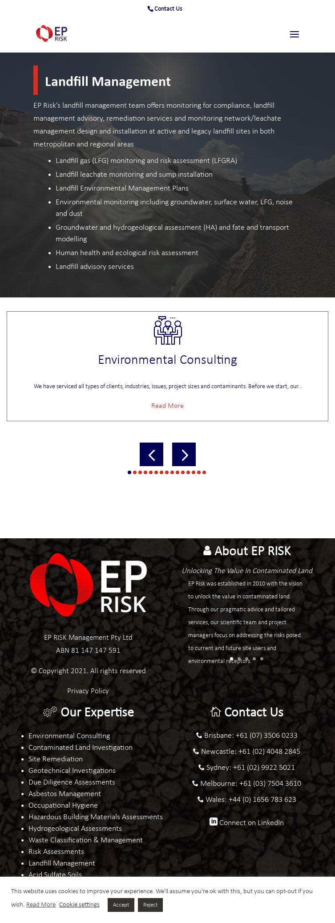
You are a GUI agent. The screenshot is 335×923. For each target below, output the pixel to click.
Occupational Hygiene (63, 805)
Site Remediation (55, 759)
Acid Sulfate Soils (55, 875)
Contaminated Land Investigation (80, 748)
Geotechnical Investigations (72, 771)
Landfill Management (61, 863)
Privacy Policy (88, 691)
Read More (167, 406)
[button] (151, 454)
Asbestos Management (64, 794)
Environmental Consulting (69, 736)
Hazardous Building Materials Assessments (95, 817)
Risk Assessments (56, 852)
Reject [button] (150, 905)
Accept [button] (121, 905)
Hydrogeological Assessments (75, 829)
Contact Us (168, 9)
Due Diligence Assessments (71, 782)
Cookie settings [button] (79, 905)
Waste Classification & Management (85, 840)
